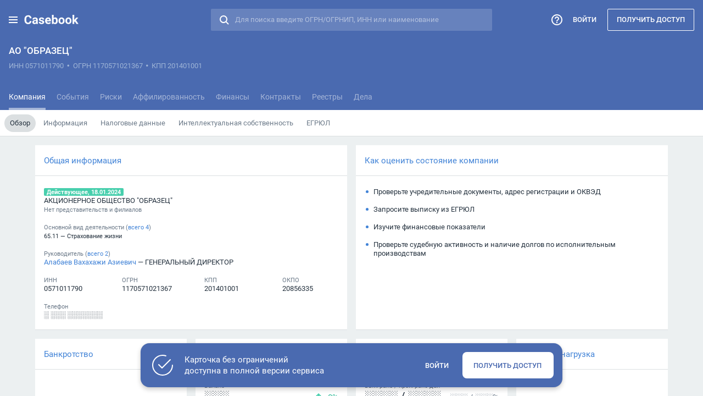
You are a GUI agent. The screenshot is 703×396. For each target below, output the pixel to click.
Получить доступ (651, 19)
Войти (584, 19)
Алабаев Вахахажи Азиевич (90, 261)
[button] (13, 20)
